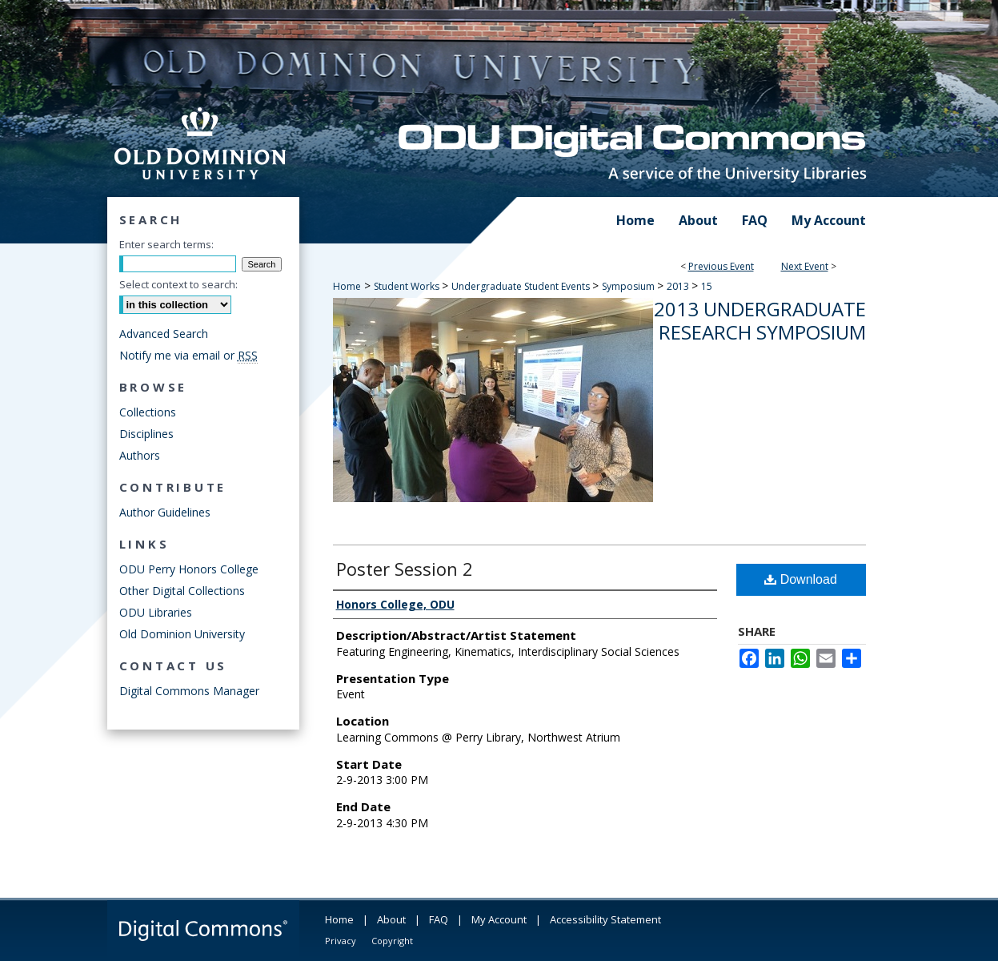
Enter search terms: (166, 244)
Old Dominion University (182, 633)
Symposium (629, 286)
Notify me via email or (188, 355)
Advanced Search (163, 333)
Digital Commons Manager (189, 690)
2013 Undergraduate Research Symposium (760, 320)
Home (347, 286)
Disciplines (146, 433)
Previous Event (721, 266)
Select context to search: (178, 284)
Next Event (804, 266)
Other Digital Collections (182, 590)
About (391, 919)
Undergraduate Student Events (521, 286)
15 (706, 286)
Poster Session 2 (404, 569)
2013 (679, 286)
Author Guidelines (164, 512)
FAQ (438, 919)
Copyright (392, 941)
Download (800, 579)
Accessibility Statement (605, 919)
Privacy (340, 941)
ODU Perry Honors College (189, 569)
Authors (139, 455)
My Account (499, 919)
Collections (147, 412)
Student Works (408, 286)
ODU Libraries (155, 612)
